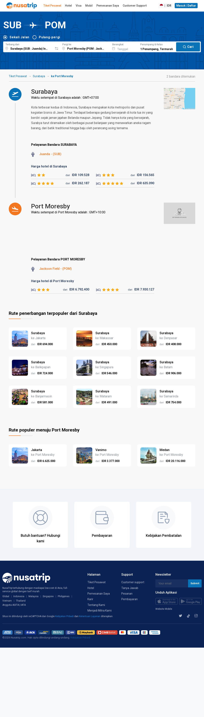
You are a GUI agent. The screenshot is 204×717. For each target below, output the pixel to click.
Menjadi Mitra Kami (99, 610)
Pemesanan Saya (107, 5)
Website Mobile (163, 609)
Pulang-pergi (49, 37)
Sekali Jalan (19, 37)
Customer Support (135, 5)
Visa (78, 5)
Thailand (21, 600)
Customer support (132, 582)
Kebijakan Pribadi (64, 616)
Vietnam (7, 600)
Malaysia (33, 596)
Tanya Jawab (129, 588)
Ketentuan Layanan (90, 616)
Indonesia (18, 596)
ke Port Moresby (62, 76)
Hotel (68, 5)
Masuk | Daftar (186, 5)
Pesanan (126, 593)
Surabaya (39, 76)
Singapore (48, 596)
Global (5, 596)
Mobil (89, 5)
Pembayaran (129, 599)
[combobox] (28, 46)
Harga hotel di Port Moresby (52, 281)
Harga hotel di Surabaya (49, 166)
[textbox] (28, 46)
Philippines (64, 596)
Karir (90, 599)
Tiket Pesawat (52, 5)
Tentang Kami (96, 605)
